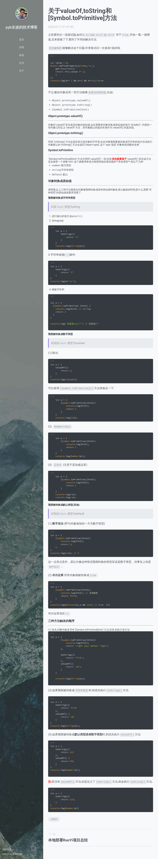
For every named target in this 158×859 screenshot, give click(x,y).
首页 (21, 39)
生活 (21, 62)
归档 (21, 47)
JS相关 (54, 819)
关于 (21, 70)
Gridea (15, 854)
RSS (21, 854)
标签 (21, 55)
